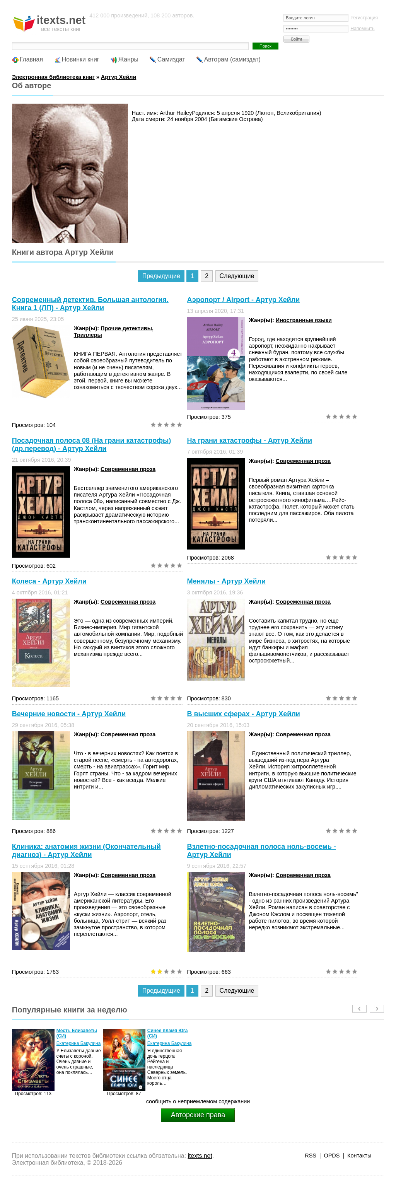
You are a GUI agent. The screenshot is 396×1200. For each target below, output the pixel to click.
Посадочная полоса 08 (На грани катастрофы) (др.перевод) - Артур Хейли (91, 444)
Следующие (237, 276)
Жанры (128, 59)
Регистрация (364, 17)
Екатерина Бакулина (78, 1043)
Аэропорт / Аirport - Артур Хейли (243, 300)
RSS (310, 1155)
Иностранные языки (304, 320)
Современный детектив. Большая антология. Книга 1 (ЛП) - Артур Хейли (90, 304)
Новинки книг (80, 59)
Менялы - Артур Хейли (226, 581)
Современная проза (128, 469)
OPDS (332, 1155)
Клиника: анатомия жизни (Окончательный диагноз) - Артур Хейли (86, 851)
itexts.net (200, 1155)
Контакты (359, 1155)
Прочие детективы (126, 328)
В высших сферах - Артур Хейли (243, 714)
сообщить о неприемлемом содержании (198, 1101)
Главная (31, 59)
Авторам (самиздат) (232, 59)
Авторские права (198, 1115)
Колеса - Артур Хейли (49, 581)
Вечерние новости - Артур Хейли (69, 714)
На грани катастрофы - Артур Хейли (249, 440)
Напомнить (362, 28)
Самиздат (171, 59)
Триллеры (88, 335)
